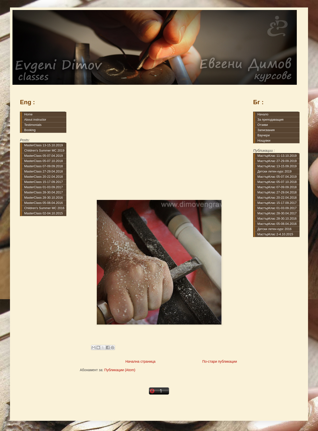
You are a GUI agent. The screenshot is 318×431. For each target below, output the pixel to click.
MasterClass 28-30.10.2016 (43, 197)
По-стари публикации (219, 361)
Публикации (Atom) (119, 370)
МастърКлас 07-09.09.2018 (277, 187)
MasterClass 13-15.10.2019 (43, 145)
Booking (30, 130)
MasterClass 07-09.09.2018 (43, 166)
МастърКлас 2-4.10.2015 (275, 234)
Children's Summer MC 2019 (44, 150)
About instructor (35, 119)
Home (28, 114)
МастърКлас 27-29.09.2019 (277, 161)
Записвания (266, 130)
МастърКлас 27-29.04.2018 (277, 192)
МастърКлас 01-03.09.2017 (277, 208)
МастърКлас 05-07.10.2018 (277, 182)
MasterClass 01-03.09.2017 (43, 187)
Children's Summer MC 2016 (44, 208)
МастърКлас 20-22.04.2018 (277, 197)
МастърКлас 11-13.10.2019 (277, 156)
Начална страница (140, 361)
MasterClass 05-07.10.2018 (43, 161)
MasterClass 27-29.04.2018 (43, 171)
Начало (262, 114)
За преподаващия (270, 119)
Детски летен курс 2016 (274, 229)
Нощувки (263, 140)
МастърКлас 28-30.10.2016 (277, 218)
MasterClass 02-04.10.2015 (43, 213)
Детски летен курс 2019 (274, 171)
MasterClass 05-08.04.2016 (43, 203)
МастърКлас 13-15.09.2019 (277, 166)
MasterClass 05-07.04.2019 (43, 156)
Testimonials (32, 125)
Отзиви (262, 125)
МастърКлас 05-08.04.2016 (277, 224)
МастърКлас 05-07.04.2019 (277, 176)
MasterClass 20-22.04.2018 (43, 176)
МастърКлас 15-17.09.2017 (277, 203)
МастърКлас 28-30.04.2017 (277, 213)
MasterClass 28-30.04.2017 (43, 192)
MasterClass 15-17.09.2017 (43, 182)
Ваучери (263, 135)
